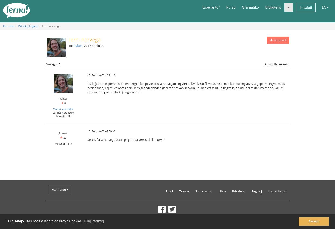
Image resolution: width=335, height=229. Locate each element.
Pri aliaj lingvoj (28, 26)
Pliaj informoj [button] (94, 221)
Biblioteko (273, 7)
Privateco (238, 191)
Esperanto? (211, 7)
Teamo (184, 191)
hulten (77, 46)
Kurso (230, 7)
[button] (288, 7)
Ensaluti (306, 7)
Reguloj (256, 191)
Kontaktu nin (277, 191)
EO (325, 7)
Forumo (8, 26)
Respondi (278, 40)
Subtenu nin (203, 191)
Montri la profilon (63, 109)
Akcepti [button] (313, 221)
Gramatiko (250, 7)
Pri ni (169, 191)
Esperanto (60, 190)
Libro (222, 191)
